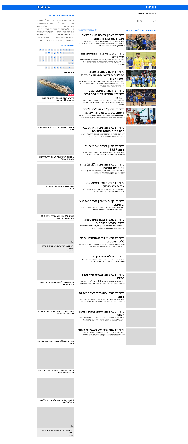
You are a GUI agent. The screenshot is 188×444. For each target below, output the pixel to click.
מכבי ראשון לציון (41, 38)
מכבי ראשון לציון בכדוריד (44, 20)
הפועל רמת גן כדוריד (63, 35)
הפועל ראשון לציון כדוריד (62, 20)
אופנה (61, 2)
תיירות (79, 2)
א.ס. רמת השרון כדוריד (63, 32)
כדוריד (69, 23)
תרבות (116, 2)
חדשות (142, 2)
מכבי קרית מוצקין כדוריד (62, 38)
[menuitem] (140, 2)
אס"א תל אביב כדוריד (63, 29)
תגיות (151, 14)
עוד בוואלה (66, 73)
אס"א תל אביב (40, 26)
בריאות (88, 2)
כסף (102, 2)
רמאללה (38, 41)
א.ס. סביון (38, 29)
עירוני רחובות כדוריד (52, 41)
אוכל (95, 2)
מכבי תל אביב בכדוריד (43, 23)
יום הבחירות (39, 35)
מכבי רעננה (67, 41)
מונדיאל (125, 2)
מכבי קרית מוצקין (48, 29)
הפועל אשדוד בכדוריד (43, 32)
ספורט (133, 2)
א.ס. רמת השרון (65, 26)
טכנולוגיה (70, 2)
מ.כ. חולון (58, 23)
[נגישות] (3, 2)
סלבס (109, 2)
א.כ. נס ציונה (140, 14)
